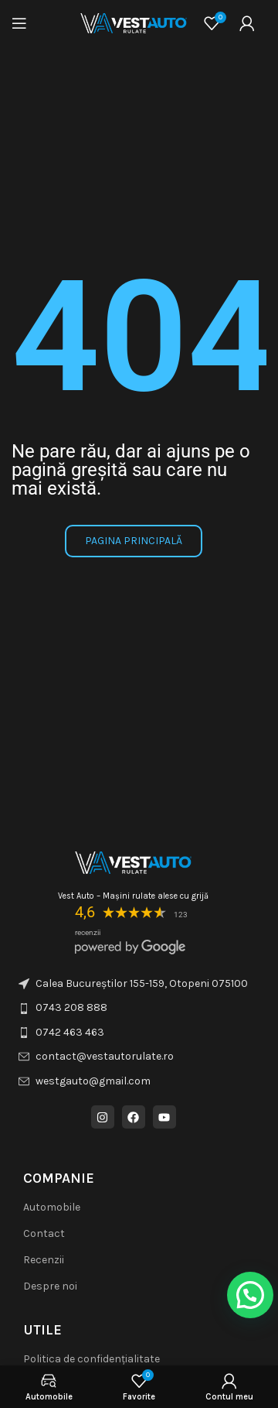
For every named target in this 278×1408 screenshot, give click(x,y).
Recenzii (43, 1259)
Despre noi (50, 1286)
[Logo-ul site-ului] (133, 22)
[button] (250, 1295)
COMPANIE (58, 1178)
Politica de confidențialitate (91, 1358)
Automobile (51, 1207)
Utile (42, 1329)
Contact (44, 1233)
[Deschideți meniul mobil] (19, 23)
